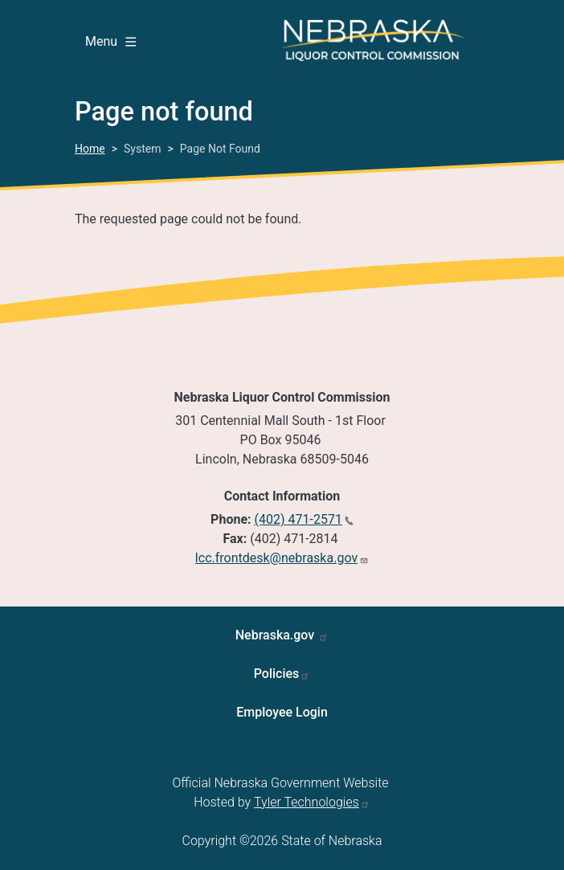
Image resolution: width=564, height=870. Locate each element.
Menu (110, 41)
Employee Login (282, 712)
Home (90, 148)
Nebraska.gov (276, 635)
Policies (277, 673)
